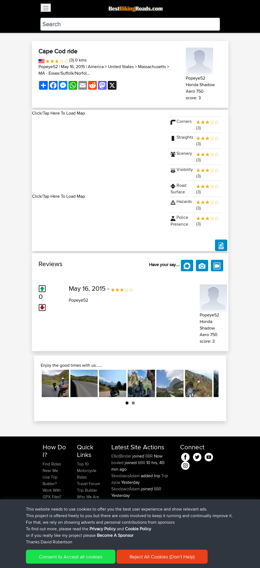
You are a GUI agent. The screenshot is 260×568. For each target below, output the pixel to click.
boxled (118, 462)
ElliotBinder (121, 456)
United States (121, 66)
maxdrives (120, 502)
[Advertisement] (97, 154)
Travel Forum (88, 484)
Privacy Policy (116, 556)
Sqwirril (118, 508)
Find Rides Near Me (52, 467)
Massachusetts (152, 66)
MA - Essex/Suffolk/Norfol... (64, 73)
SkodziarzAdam (126, 476)
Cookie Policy (143, 556)
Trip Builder (87, 490)
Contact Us (87, 503)
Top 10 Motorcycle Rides (86, 470)
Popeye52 (48, 66)
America (96, 66)
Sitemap (93, 556)
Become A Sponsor (52, 520)
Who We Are (88, 497)
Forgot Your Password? (53, 506)
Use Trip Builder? (50, 480)
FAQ (46, 529)
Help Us (84, 510)
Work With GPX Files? (52, 493)
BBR (149, 456)
